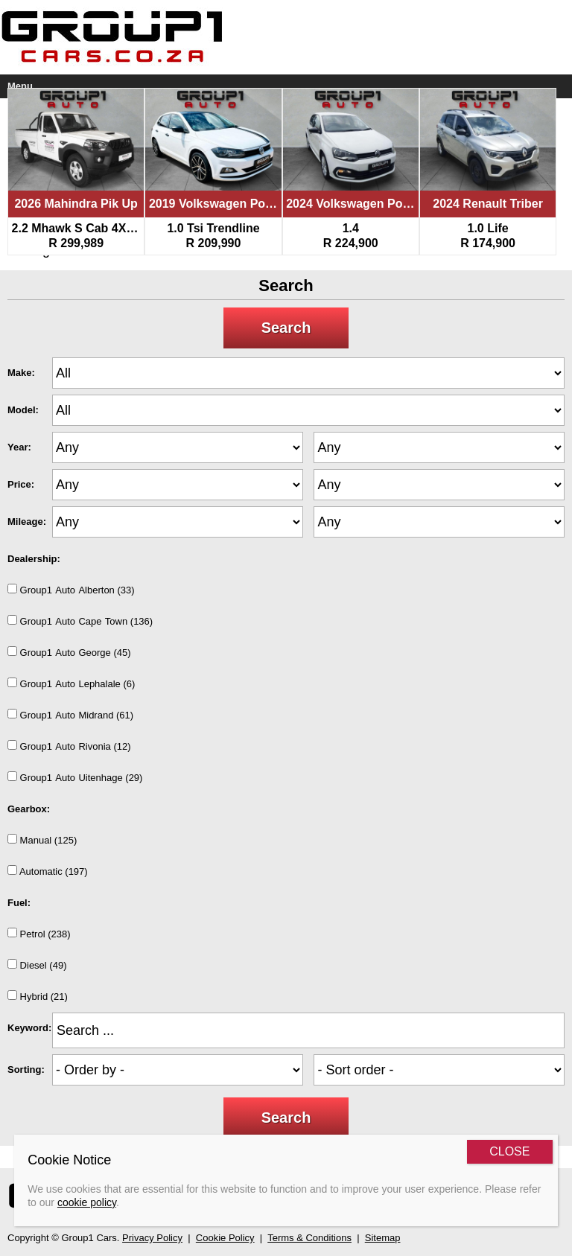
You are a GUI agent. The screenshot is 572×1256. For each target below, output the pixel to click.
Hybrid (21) (37, 996)
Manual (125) (42, 840)
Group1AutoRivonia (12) (69, 746)
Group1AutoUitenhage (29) (74, 777)
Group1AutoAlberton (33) (71, 590)
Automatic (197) (47, 871)
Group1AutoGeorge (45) (69, 652)
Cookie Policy (225, 1237)
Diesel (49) (36, 965)
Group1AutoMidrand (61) (70, 715)
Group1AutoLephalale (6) (71, 683)
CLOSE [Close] (509, 1151)
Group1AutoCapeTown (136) (80, 621)
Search (286, 327)
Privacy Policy (152, 1237)
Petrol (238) (39, 934)
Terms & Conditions (309, 1237)
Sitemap (383, 1237)
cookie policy (86, 1202)
